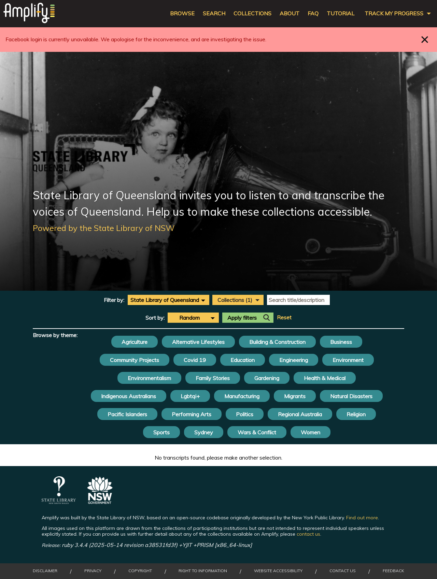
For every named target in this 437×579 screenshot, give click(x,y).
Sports (161, 432)
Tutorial (340, 13)
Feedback (393, 570)
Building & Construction (277, 341)
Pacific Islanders (127, 414)
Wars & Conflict (257, 432)
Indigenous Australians (128, 396)
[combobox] (168, 300)
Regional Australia (300, 414)
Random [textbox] (189, 317)
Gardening (266, 378)
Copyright (140, 570)
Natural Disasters (351, 396)
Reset (284, 317)
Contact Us (342, 570)
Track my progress (394, 13)
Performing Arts (191, 414)
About (289, 13)
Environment (348, 360)
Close (425, 39)
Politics (244, 414)
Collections (252, 13)
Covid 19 (195, 360)
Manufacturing (241, 396)
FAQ (313, 13)
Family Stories (213, 378)
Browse (182, 13)
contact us (308, 534)
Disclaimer (45, 570)
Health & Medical (325, 378)
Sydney (203, 432)
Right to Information (203, 570)
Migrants (295, 396)
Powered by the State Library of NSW (104, 228)
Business (341, 341)
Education (242, 360)
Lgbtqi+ (190, 396)
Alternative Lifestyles (198, 341)
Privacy (92, 570)
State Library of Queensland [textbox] (164, 299)
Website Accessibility (278, 570)
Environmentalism (149, 378)
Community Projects (134, 360)
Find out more (362, 518)
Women (310, 432)
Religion (356, 414)
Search (214, 13)
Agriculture (134, 341)
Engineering (293, 360)
